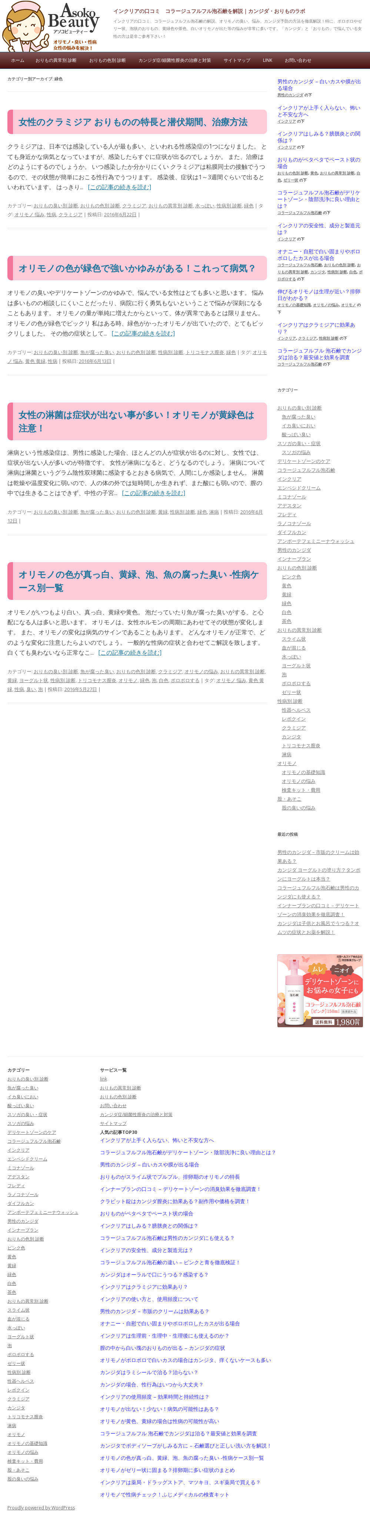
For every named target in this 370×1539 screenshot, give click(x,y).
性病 (51, 214)
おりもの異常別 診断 (56, 60)
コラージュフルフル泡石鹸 (299, 212)
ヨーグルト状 (33, 680)
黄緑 (163, 511)
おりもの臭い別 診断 (56, 205)
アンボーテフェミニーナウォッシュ (315, 541)
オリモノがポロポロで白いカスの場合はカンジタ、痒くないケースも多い (185, 1360)
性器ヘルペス (296, 710)
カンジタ (317, 271)
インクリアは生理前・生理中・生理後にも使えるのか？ (165, 1335)
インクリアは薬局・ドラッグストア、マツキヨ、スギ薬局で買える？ (180, 1482)
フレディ (287, 514)
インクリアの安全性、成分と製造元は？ (318, 229)
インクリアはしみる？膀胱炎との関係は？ (318, 137)
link (267, 60)
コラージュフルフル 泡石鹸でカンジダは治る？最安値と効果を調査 (319, 354)
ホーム (17, 60)
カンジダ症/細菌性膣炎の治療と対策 (175, 60)
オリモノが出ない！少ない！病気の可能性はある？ (159, 1409)
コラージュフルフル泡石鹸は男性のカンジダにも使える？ (167, 1238)
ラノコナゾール (294, 523)
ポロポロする (185, 680)
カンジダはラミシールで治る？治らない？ (149, 1372)
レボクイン (294, 718)
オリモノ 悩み (29, 214)
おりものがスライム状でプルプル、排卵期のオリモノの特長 (170, 1177)
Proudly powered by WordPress (41, 1508)
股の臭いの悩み (299, 807)
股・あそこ (289, 798)
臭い (31, 689)
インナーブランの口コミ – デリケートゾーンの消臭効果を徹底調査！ (180, 1189)
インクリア (286, 121)
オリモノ (128, 680)
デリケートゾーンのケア (303, 461)
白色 (164, 680)
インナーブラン (294, 558)
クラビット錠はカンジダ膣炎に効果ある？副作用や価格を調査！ (175, 1201)
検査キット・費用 (301, 790)
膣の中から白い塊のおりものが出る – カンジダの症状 (162, 1348)
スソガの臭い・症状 (299, 443)
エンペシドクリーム (299, 487)
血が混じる (294, 647)
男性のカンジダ (290, 94)
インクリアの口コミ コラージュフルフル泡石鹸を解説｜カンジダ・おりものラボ (209, 10)
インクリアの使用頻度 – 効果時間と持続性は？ (155, 1396)
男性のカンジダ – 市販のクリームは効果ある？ (155, 1311)
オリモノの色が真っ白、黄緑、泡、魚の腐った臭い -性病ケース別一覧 (182, 1458)
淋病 (214, 511)
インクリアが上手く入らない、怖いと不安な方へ (318, 111)
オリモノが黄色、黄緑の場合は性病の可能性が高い (159, 1421)
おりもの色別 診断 (107, 60)
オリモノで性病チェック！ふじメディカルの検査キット (165, 1494)
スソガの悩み (296, 452)
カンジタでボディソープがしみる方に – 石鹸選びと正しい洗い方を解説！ (186, 1445)
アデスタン (289, 505)
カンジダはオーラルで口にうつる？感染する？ (154, 1274)
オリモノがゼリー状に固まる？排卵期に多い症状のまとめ (167, 1470)
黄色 (314, 173)
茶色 (286, 621)
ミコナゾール (291, 496)
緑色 (249, 205)
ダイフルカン (291, 532)
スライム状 (294, 638)
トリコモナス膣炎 (205, 352)
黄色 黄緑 (35, 361)
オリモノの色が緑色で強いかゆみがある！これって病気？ (137, 268)
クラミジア (134, 205)
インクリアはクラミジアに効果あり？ (316, 328)
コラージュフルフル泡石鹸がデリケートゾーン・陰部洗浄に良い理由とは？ (318, 199)
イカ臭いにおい (299, 425)
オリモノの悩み (201, 671)
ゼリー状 (290, 180)
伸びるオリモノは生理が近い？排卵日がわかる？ (318, 294)
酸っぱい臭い (296, 434)
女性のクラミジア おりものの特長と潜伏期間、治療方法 (133, 122)
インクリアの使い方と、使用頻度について (149, 1299)
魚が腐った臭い (97, 352)
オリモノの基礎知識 (294, 304)
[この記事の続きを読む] (119, 187)
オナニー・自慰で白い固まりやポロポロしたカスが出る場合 (318, 254)
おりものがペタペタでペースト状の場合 (318, 163)
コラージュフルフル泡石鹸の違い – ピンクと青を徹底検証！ (170, 1262)
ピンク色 (291, 576)
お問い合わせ (298, 60)
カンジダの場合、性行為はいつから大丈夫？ (152, 1384)
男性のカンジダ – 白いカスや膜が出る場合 (319, 84)
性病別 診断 (229, 205)
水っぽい (204, 205)
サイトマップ (237, 60)
